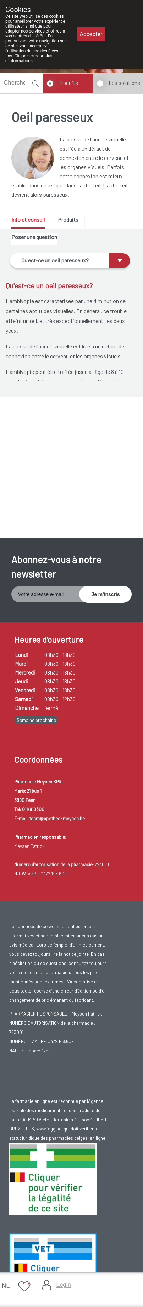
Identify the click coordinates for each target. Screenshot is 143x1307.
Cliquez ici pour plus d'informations (29, 58)
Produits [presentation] (68, 219)
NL (6, 1285)
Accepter (91, 34)
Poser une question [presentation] (34, 236)
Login (63, 1284)
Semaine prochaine (36, 720)
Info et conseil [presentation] (28, 219)
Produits (68, 83)
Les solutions (124, 83)
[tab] (30, 222)
